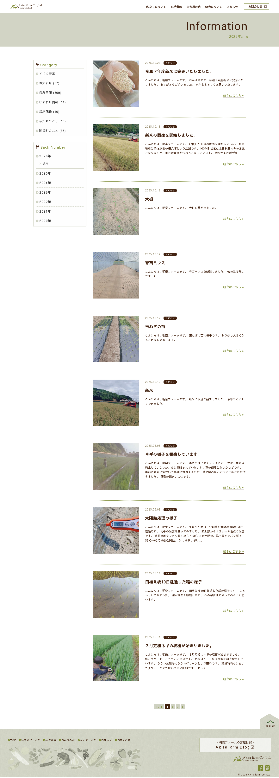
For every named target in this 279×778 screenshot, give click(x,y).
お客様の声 (194, 7)
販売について (213, 7)
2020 (43, 221)
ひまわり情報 (49, 102)
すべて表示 (47, 73)
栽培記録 (45, 111)
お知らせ (232, 7)
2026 (43, 156)
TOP (12, 740)
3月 (45, 163)
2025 (43, 173)
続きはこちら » (233, 95)
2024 (43, 183)
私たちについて (156, 7)
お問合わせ (255, 7)
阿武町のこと (49, 130)
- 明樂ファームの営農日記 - (235, 745)
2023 (43, 192)
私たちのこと (49, 121)
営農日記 (45, 92)
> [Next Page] (184, 707)
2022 (43, 202)
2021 (43, 211)
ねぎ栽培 (176, 7)
